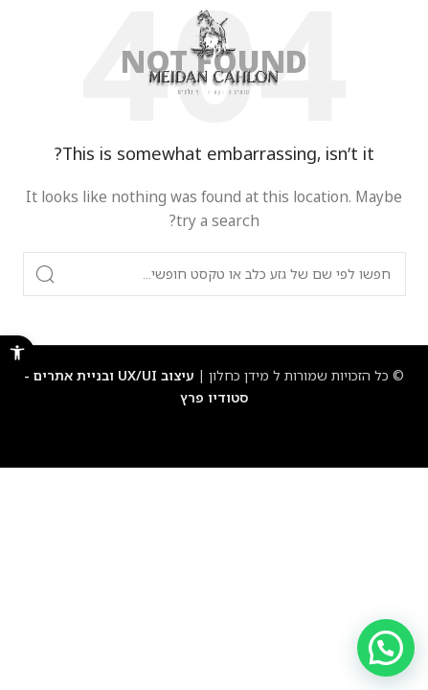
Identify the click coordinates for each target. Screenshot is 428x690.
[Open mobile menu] (393, 53)
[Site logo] (214, 51)
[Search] (214, 274)
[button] (17, 352)
